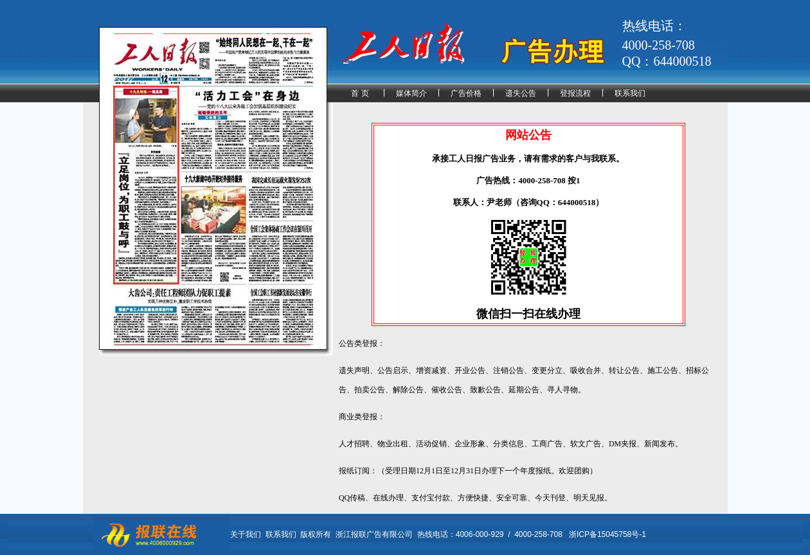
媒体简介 (411, 93)
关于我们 (245, 534)
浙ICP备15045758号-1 (607, 534)
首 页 (359, 93)
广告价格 (466, 93)
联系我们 (630, 93)
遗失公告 (520, 93)
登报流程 (575, 93)
